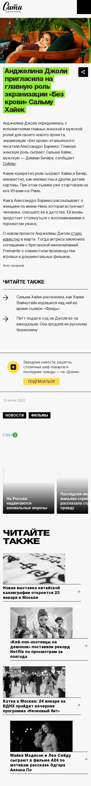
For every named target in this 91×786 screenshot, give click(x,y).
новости (14, 415)
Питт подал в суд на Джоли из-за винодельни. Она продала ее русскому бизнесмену (52, 324)
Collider (9, 164)
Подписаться (41, 381)
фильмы (39, 415)
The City (13, 7)
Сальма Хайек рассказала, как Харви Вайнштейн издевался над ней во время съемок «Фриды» (50, 303)
